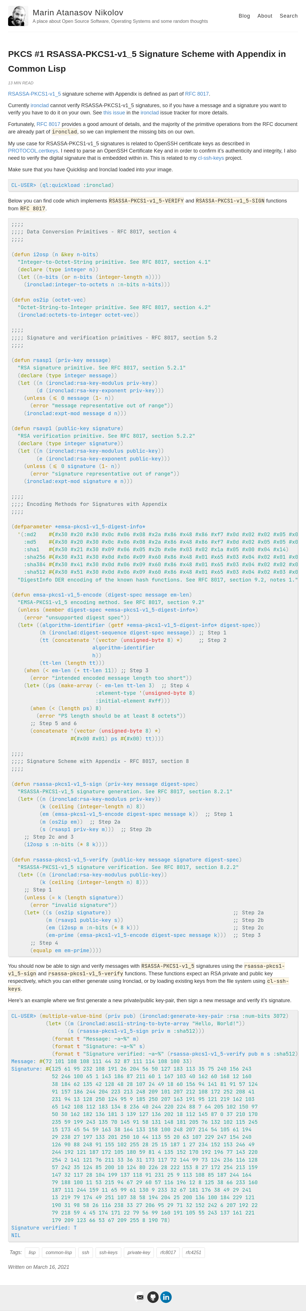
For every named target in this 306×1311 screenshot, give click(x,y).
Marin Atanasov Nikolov (78, 12)
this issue (114, 113)
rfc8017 (168, 1252)
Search (289, 16)
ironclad (40, 105)
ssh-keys (108, 1252)
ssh (85, 1252)
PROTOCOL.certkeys (33, 151)
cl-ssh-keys (211, 158)
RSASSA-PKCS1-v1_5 (34, 94)
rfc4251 (193, 1252)
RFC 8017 (197, 94)
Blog (244, 16)
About (265, 16)
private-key (139, 1252)
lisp (32, 1252)
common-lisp (59, 1252)
